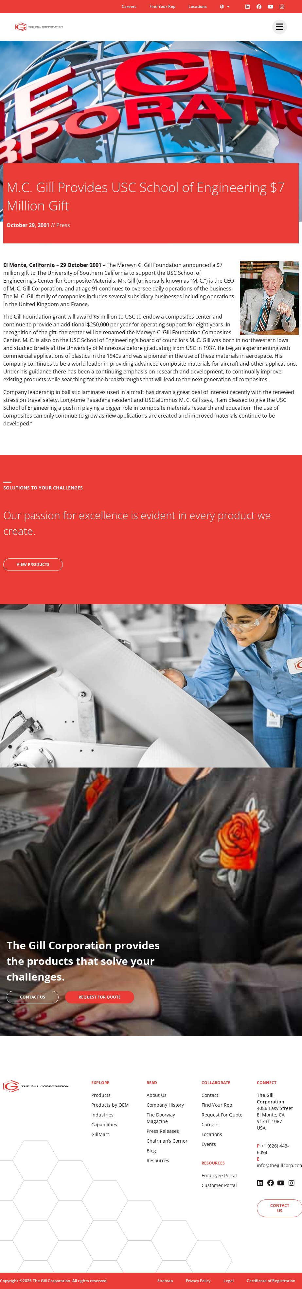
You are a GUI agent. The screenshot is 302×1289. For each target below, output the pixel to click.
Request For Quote (222, 1115)
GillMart (100, 1134)
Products (101, 1095)
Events (209, 1144)
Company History (165, 1105)
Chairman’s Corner (167, 1141)
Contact (210, 1095)
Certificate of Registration (271, 1280)
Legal (228, 1280)
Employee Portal (219, 1175)
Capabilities (104, 1124)
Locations (197, 6)
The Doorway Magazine (161, 1118)
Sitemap (165, 1280)
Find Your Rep (162, 6)
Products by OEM (110, 1105)
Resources (158, 1160)
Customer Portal (219, 1185)
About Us (157, 1095)
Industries (102, 1115)
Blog (151, 1151)
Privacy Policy (198, 1280)
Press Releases (163, 1131)
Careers (129, 6)
